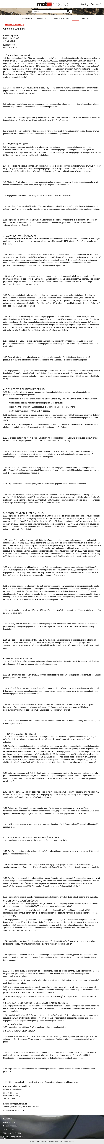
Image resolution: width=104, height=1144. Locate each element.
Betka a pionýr (43, 19)
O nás (75, 19)
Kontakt (85, 19)
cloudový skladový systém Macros (61, 1142)
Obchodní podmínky (14, 25)
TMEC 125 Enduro (61, 19)
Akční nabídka (27, 19)
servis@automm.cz (16, 1137)
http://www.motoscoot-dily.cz (16, 74)
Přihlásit (82, 4)
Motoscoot (44, 1142)
